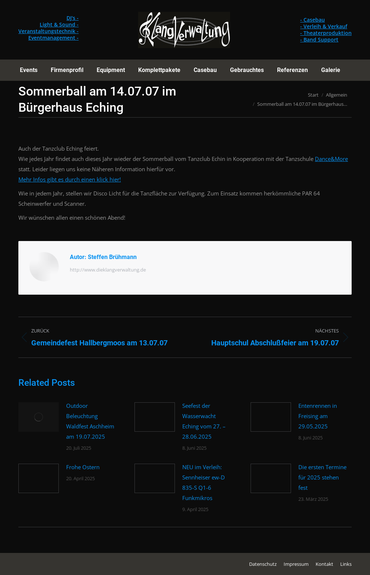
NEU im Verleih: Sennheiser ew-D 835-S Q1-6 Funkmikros (203, 482)
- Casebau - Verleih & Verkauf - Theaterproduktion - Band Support (326, 29)
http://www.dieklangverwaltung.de (108, 269)
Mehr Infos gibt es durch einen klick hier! (69, 179)
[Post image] (38, 417)
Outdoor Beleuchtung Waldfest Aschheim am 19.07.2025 (90, 421)
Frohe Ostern (83, 467)
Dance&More (331, 158)
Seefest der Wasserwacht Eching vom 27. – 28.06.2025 (204, 421)
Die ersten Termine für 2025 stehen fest (322, 477)
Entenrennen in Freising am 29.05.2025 (317, 416)
